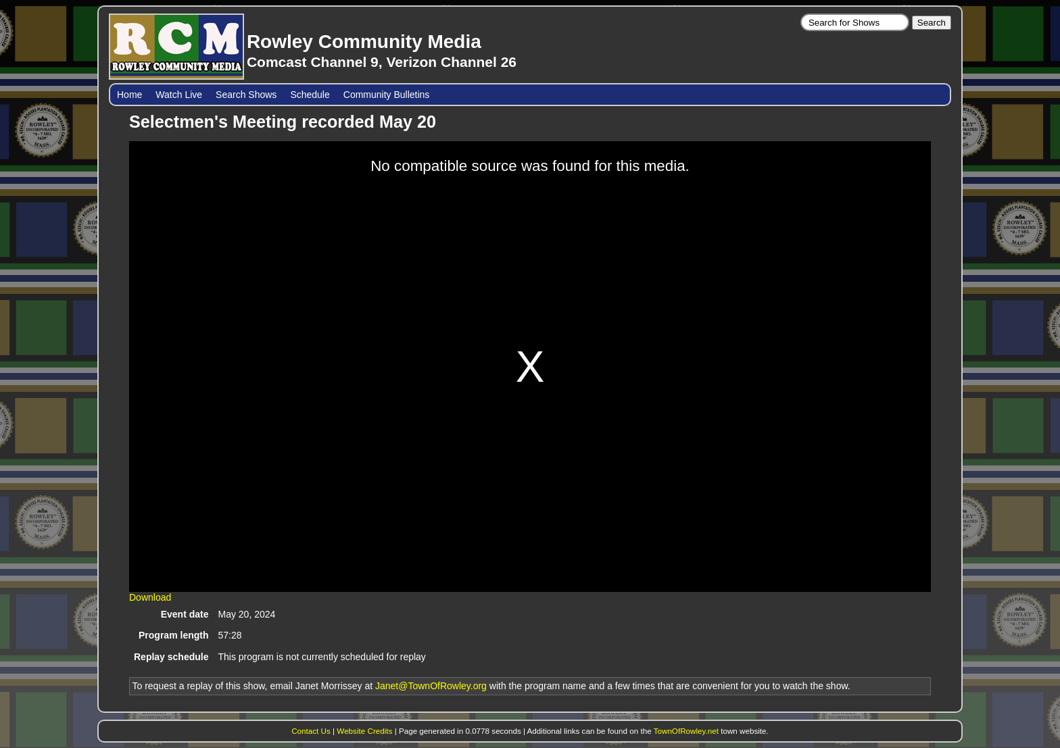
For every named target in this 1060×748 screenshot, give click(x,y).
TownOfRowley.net (686, 730)
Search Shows (246, 94)
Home (129, 94)
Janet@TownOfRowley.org (431, 685)
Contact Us (311, 730)
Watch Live (178, 94)
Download (150, 597)
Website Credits (364, 730)
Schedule (309, 94)
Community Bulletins (386, 94)
